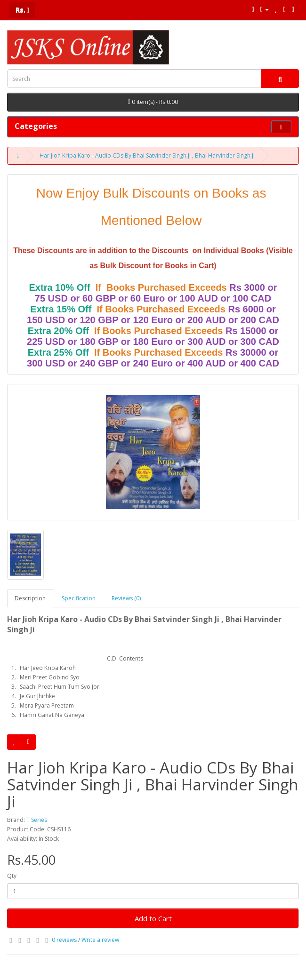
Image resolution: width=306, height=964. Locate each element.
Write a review (100, 940)
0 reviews (64, 940)
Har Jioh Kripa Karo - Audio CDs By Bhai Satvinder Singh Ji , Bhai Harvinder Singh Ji (147, 155)
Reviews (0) (126, 598)
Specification (79, 598)
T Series (36, 820)
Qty (11, 876)
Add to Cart (153, 918)
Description (30, 598)
